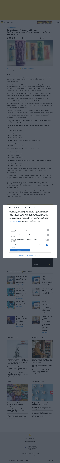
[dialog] (30, 231)
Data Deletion (22, 255)
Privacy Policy (38, 255)
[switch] (47, 230)
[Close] (54, 208)
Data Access (30, 255)
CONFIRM (20, 250)
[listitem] (30, 227)
